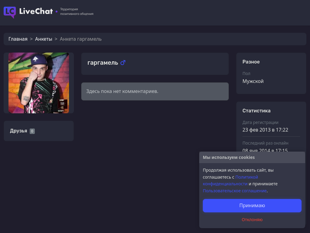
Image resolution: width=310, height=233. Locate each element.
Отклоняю (252, 219)
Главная (18, 39)
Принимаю (252, 205)
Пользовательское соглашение (235, 191)
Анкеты (43, 39)
